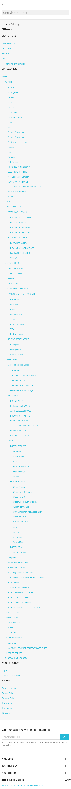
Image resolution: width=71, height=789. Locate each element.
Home (4, 76)
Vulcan (11, 147)
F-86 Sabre (13, 112)
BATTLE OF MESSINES (20, 227)
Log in (4, 670)
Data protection (9, 688)
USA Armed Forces (13, 637)
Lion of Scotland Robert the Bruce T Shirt (26, 577)
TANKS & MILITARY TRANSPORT (22, 293)
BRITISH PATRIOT (18, 446)
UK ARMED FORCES (13, 653)
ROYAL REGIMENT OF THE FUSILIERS (24, 607)
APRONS (11, 278)
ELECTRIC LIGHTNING (17, 172)
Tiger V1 (13, 319)
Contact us (7, 708)
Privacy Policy (8, 693)
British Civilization (21, 466)
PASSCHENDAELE (18, 222)
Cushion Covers (15, 273)
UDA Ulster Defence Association (27, 511)
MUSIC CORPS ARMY (19, 420)
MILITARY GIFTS (12, 263)
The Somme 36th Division (21, 385)
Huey (10, 152)
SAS (15, 461)
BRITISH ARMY (14, 395)
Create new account (11, 675)
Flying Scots (15, 349)
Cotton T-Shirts (12, 612)
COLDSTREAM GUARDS (18, 587)
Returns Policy (8, 698)
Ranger (16, 527)
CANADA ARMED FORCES (16, 658)
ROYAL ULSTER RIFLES (23, 516)
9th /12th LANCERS (16, 567)
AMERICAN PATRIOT (19, 521)
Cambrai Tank (16, 314)
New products (8, 43)
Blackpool (14, 344)
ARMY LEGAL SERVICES (20, 410)
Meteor (11, 97)
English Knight (19, 471)
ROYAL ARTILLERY (18, 430)
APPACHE (12, 196)
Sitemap (6, 713)
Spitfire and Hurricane (17, 142)
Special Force (19, 542)
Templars (12, 557)
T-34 (12, 329)
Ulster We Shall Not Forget (22, 390)
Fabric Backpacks (15, 268)
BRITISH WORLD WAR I (17, 212)
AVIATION (9, 82)
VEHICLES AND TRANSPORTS (18, 288)
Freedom (17, 532)
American (17, 537)
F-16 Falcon (13, 162)
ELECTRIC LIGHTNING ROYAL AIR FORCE (25, 186)
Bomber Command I (16, 132)
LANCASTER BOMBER (20, 253)
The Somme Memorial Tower (23, 375)
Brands (5, 58)
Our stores (7, 703)
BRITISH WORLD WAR (14, 206)
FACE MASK (13, 283)
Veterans (17, 451)
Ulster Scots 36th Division (25, 502)
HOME (7, 201)
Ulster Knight (19, 497)
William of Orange (21, 506)
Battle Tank (15, 299)
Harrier (11, 107)
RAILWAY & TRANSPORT (18, 339)
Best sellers (7, 48)
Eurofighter (13, 92)
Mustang (12, 643)
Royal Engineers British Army (20, 572)
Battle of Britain (15, 117)
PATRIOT (11, 440)
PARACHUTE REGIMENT (18, 562)
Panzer (13, 309)
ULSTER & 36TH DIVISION (19, 365)
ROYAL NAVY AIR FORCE (18, 181)
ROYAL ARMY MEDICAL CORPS (21, 592)
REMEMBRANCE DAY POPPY (22, 248)
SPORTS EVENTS (12, 617)
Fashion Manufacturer (15, 63)
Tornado (11, 157)
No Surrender (19, 456)
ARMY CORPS (11, 359)
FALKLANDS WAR (15, 622)
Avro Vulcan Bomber (17, 191)
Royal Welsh (13, 582)
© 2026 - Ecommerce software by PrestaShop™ (24, 785)
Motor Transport (17, 324)
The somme (15, 370)
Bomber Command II (17, 137)
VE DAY (13, 258)
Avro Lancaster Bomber (18, 176)
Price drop (6, 53)
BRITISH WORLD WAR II (18, 237)
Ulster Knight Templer (23, 492)
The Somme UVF (17, 380)
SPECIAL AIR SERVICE (20, 435)
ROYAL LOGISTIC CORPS (18, 597)
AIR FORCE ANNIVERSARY (19, 167)
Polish (10, 122)
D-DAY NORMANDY (18, 243)
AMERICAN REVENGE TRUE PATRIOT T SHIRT (27, 648)
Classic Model (16, 354)
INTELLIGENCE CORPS (20, 406)
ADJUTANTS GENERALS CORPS (24, 425)
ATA (9, 127)
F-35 (10, 102)
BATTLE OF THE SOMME (21, 217)
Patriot (16, 476)
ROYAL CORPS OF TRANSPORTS (22, 602)
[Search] (35, 12)
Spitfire (11, 87)
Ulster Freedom (20, 487)
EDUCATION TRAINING (20, 415)
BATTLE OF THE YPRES (20, 232)
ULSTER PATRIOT (18, 481)
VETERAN (9, 627)
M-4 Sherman (16, 334)
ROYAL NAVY (10, 632)
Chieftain (14, 304)
